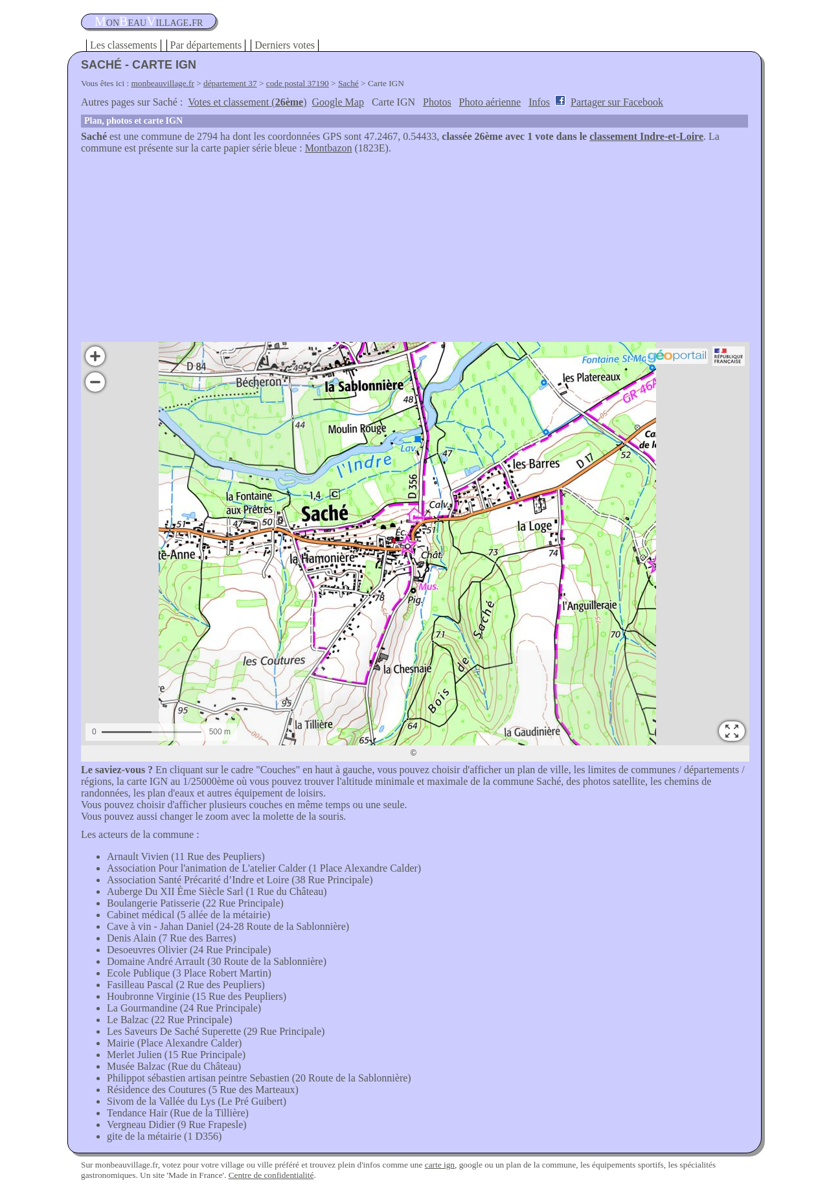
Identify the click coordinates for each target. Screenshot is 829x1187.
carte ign (440, 1165)
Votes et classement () (247, 101)
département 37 (230, 83)
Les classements (123, 45)
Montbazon (328, 147)
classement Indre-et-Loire (646, 136)
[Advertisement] (414, 251)
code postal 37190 (297, 83)
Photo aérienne (490, 101)
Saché (348, 83)
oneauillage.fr (149, 21)
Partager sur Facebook (617, 101)
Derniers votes (285, 45)
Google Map (338, 101)
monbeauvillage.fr (162, 83)
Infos (539, 101)
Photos (437, 101)
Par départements (206, 45)
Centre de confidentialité (271, 1175)
